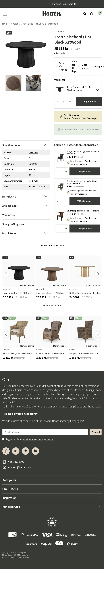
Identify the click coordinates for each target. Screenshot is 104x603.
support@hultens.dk (89, 406)
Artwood (59, 31)
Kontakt (56, 3)
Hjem (5, 23)
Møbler (14, 23)
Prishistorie (59, 53)
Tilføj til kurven (88, 101)
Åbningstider (70, 3)
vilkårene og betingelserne (38, 439)
